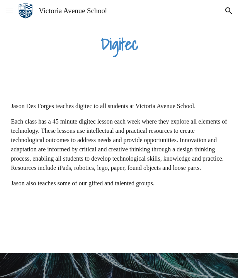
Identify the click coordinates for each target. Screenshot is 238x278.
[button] (9, 10)
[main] (119, 44)
